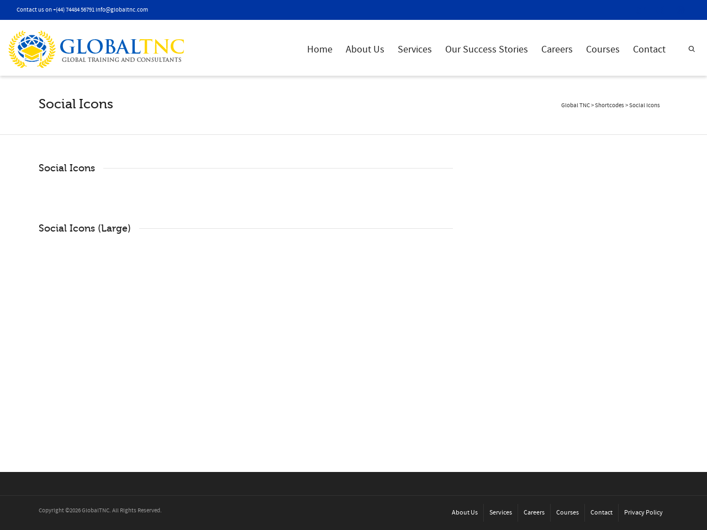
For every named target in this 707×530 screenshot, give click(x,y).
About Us (365, 49)
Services (415, 49)
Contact (649, 49)
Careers (557, 49)
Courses (603, 49)
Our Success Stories (486, 49)
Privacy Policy (643, 512)
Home (320, 49)
